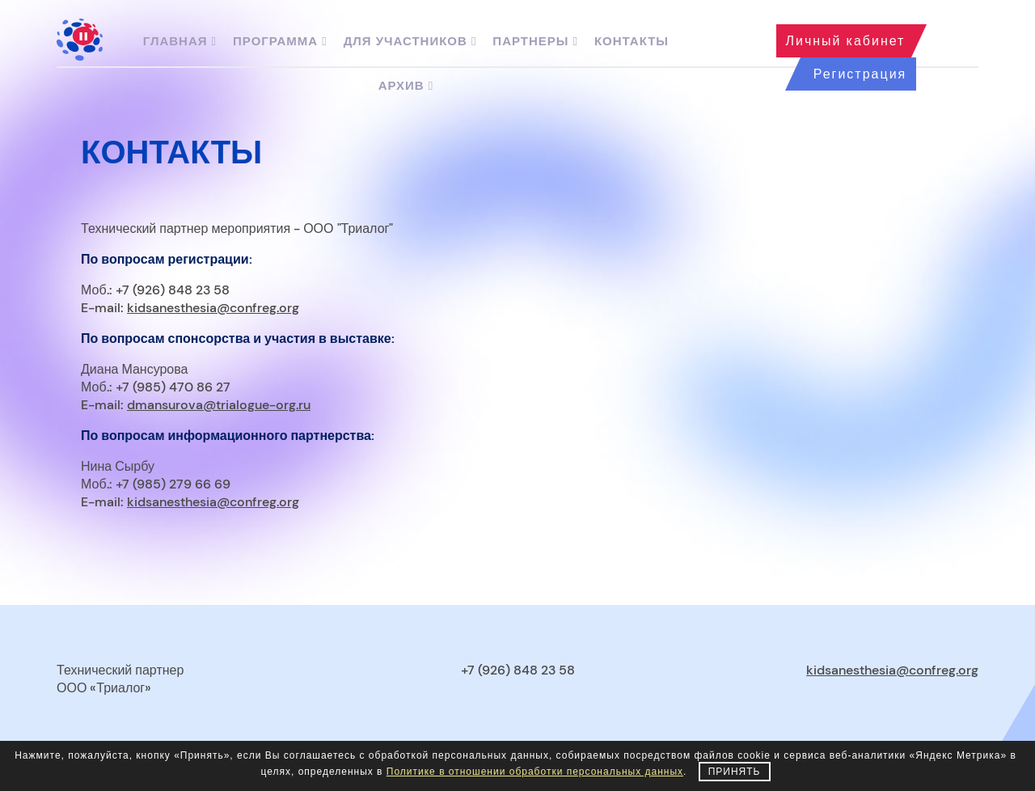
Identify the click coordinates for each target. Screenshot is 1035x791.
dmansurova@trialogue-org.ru (218, 404)
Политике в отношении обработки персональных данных (535, 771)
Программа (280, 41)
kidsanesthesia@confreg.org (213, 307)
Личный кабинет (846, 40)
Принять (734, 771)
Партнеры (535, 41)
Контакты (631, 41)
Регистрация (860, 74)
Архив (405, 86)
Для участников (410, 41)
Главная (180, 41)
